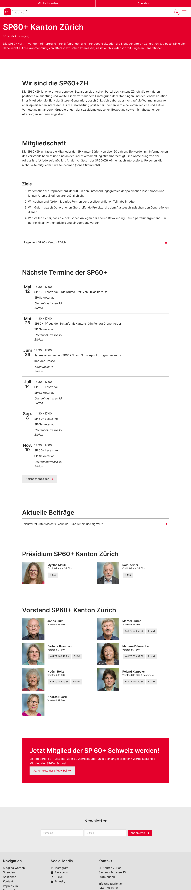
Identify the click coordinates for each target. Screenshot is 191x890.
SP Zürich (8, 36)
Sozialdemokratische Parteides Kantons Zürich (20, 12)
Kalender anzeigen (38, 479)
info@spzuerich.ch (110, 884)
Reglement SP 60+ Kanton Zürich (46, 242)
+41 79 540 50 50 (134, 631)
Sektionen (9, 877)
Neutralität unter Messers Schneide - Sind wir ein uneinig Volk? (66, 524)
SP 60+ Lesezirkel (46, 387)
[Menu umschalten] (184, 12)
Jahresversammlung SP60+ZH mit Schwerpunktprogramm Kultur (77, 355)
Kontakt (8, 882)
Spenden (143, 3)
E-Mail (53, 575)
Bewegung (23, 36)
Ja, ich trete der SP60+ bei (51, 771)
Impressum (10, 886)
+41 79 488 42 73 (59, 657)
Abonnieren (137, 833)
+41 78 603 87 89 (134, 657)
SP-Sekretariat (44, 298)
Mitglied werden (48, 3)
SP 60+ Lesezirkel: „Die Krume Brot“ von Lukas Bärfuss (70, 292)
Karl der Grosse (44, 361)
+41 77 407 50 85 (134, 682)
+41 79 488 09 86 (59, 682)
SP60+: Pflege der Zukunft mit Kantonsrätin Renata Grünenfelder (77, 323)
